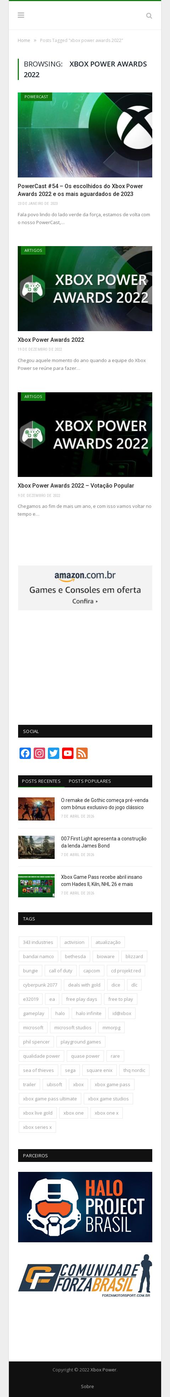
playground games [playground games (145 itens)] (81, 1042)
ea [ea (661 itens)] (52, 999)
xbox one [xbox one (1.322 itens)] (74, 1113)
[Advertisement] (85, 663)
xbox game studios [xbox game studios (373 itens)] (108, 1098)
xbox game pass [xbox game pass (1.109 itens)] (112, 1084)
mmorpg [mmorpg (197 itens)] (111, 1027)
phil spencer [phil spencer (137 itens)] (36, 1042)
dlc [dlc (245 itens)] (134, 985)
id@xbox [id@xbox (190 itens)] (122, 1013)
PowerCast (36, 96)
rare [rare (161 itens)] (115, 1056)
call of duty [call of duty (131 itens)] (60, 970)
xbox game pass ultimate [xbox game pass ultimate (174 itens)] (50, 1098)
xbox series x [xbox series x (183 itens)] (37, 1127)
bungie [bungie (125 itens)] (30, 970)
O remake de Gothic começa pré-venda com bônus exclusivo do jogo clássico (104, 803)
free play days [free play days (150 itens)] (81, 999)
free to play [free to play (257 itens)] (120, 999)
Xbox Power (103, 1369)
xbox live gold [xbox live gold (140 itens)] (38, 1113)
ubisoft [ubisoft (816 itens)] (54, 1084)
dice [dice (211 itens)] (115, 985)
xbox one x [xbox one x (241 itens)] (107, 1113)
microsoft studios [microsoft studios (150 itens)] (73, 1027)
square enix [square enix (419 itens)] (100, 1070)
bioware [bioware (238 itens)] (106, 956)
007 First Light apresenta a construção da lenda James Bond (104, 842)
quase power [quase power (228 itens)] (85, 1056)
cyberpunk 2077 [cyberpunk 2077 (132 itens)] (40, 985)
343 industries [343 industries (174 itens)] (38, 942)
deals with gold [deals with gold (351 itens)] (84, 985)
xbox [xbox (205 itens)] (78, 1084)
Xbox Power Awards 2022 (51, 339)
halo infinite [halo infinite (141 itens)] (89, 1013)
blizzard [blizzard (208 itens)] (134, 956)
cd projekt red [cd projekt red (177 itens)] (126, 970)
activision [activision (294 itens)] (74, 942)
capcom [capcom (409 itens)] (91, 970)
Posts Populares (90, 781)
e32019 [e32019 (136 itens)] (30, 999)
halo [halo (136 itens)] (60, 1013)
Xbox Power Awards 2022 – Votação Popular (76, 485)
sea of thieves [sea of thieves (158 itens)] (38, 1070)
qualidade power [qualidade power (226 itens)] (41, 1056)
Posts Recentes (41, 781)
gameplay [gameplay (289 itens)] (33, 1013)
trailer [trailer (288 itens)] (29, 1084)
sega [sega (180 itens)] (70, 1070)
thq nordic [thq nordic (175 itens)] (134, 1070)
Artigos (33, 250)
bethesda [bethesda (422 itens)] (75, 956)
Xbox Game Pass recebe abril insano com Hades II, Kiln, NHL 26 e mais (101, 880)
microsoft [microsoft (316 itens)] (33, 1027)
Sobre (87, 1386)
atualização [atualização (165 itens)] (108, 942)
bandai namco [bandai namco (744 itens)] (38, 956)
